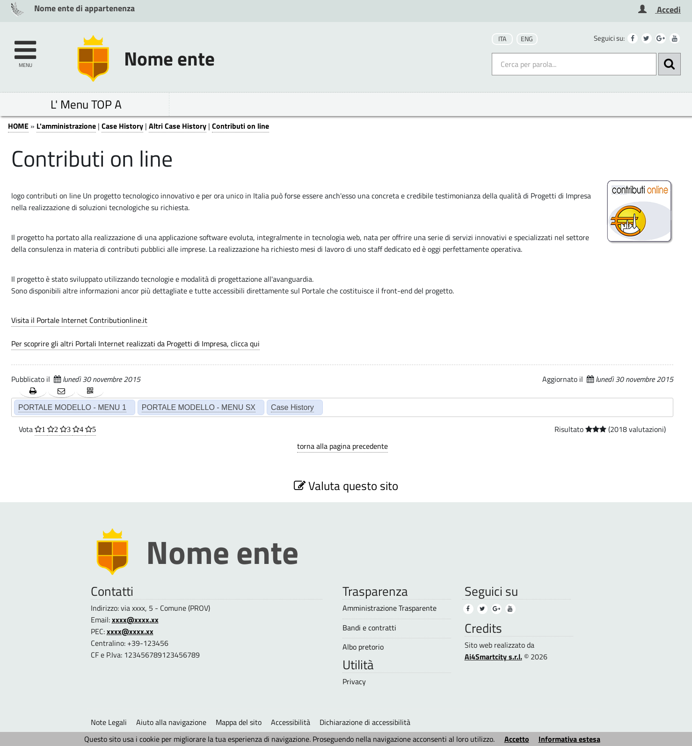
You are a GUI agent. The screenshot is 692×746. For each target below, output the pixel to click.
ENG (527, 39)
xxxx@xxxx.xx (135, 619)
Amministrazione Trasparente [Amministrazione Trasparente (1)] (389, 608)
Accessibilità (290, 722)
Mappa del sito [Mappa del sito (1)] (239, 722)
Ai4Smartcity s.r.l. (493, 656)
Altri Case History (177, 126)
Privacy (354, 681)
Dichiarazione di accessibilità (365, 722)
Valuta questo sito (346, 485)
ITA (502, 39)
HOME (18, 126)
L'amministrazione (66, 126)
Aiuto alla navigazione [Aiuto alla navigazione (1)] (171, 722)
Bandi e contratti (369, 627)
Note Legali (109, 722)
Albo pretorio (363, 647)
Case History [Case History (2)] (292, 407)
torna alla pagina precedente (342, 446)
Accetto (516, 739)
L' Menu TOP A (86, 104)
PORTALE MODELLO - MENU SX (198, 407)
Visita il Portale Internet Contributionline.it (79, 320)
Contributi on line (240, 126)
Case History (122, 126)
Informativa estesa (569, 739)
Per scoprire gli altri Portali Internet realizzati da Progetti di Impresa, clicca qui (135, 343)
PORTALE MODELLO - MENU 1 (72, 407)
